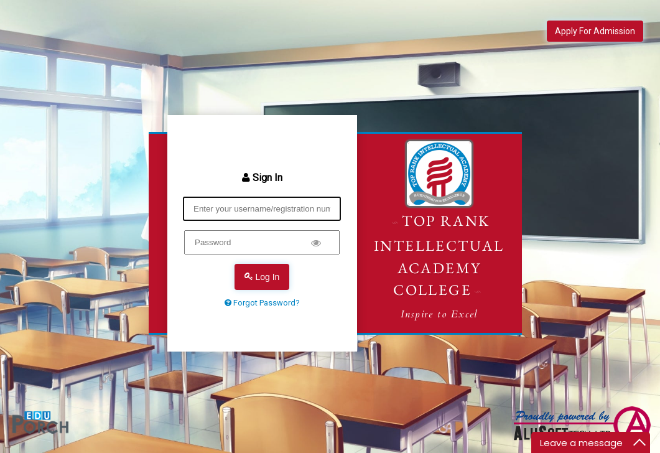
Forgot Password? (262, 302)
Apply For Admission (595, 31)
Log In (262, 277)
